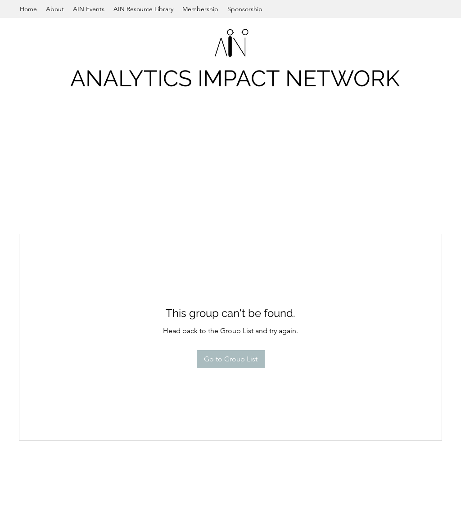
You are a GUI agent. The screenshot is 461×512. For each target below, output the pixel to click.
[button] (54, 9)
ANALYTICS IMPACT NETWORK (235, 78)
